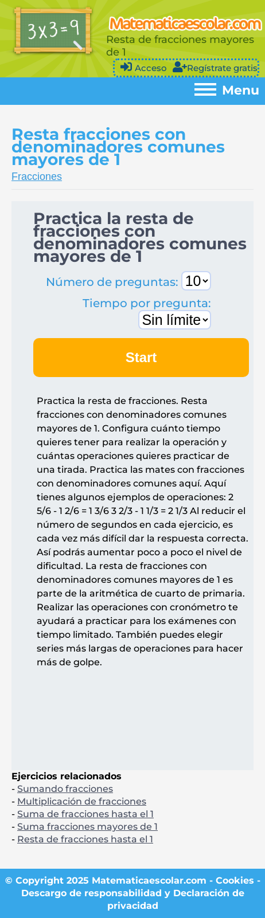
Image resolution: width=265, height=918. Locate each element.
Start (141, 357)
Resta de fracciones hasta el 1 (85, 839)
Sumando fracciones (65, 788)
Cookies (235, 880)
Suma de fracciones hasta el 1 (85, 814)
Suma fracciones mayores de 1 (87, 826)
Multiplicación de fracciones (81, 801)
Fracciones (36, 176)
